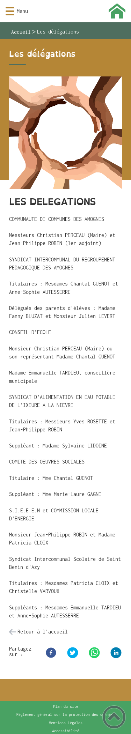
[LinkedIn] (116, 652)
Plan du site (65, 706)
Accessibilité (65, 731)
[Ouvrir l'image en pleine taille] (65, 133)
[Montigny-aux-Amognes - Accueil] (75, 11)
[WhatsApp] (94, 652)
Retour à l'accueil (42, 632)
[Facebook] (51, 652)
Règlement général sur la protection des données (65, 714)
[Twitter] (73, 652)
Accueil (21, 32)
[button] (10, 11)
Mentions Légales (65, 723)
